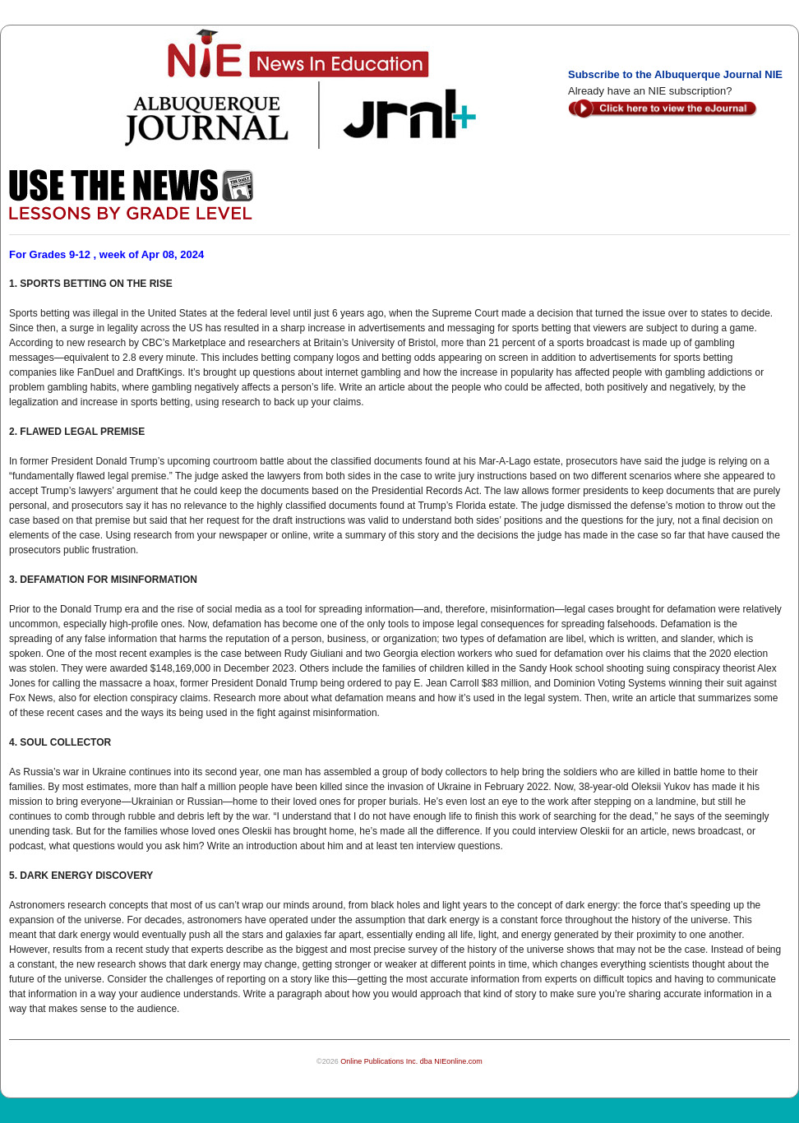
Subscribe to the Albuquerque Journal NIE (675, 74)
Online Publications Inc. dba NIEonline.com (411, 1061)
